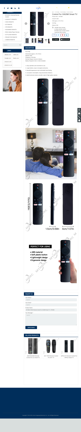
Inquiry (55, 50)
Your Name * (28, 308)
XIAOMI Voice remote (60, 38)
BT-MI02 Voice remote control (62, 41)
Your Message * (29, 324)
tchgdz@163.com (20, 1)
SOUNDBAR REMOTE (11, 40)
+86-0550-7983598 (8, 1)
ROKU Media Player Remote (12, 42)
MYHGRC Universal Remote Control (12, 26)
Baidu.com (16, 68)
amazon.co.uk (8, 75)
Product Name (28, 319)
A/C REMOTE (8, 35)
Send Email (65, 50)
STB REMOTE (8, 37)
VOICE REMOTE (9, 32)
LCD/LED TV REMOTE (11, 30)
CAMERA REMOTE (10, 50)
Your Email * (28, 313)
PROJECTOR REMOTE (11, 47)
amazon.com (8, 72)
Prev (26, 34)
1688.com (15, 65)
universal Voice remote (60, 43)
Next (48, 34)
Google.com (8, 68)
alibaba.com (8, 65)
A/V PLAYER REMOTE (11, 45)
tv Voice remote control (60, 39)
